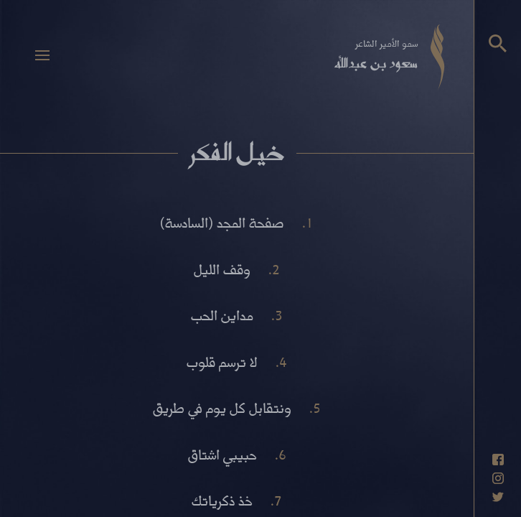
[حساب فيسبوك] (498, 459)
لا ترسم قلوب (222, 361)
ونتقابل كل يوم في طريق (222, 407)
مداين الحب (222, 314)
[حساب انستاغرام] (498, 478)
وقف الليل (222, 268)
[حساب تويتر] (498, 497)
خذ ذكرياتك (222, 500)
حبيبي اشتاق (222, 454)
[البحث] (498, 43)
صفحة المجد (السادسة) (222, 222)
